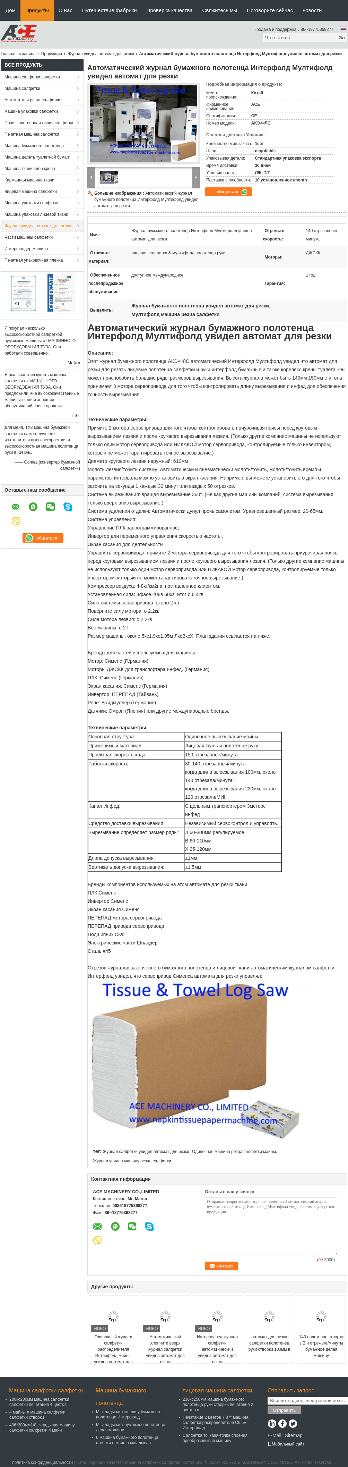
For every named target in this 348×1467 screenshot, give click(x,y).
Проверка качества (170, 10)
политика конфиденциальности (42, 1462)
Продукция (51, 53)
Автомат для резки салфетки (32, 99)
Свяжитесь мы (219, 10)
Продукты (37, 10)
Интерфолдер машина (26, 248)
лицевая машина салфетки (31, 191)
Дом (11, 10)
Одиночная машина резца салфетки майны (234, 1151)
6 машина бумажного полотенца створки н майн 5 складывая (127, 1440)
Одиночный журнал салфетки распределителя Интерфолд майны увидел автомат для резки (113, 1352)
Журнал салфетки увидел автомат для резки (146, 1151)
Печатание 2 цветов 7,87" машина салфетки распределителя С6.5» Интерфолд (216, 1422)
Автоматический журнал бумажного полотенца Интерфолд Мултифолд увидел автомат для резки (146, 199)
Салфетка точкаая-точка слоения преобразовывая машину (215, 1438)
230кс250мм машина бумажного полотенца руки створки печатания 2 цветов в (218, 1404)
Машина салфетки (22, 88)
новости (312, 10)
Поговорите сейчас (270, 10)
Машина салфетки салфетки (32, 77)
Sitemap (293, 1435)
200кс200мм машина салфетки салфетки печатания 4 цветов (39, 1402)
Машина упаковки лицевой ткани (36, 214)
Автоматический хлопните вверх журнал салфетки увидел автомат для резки (165, 1349)
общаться (232, 191)
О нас (65, 10)
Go (341, 37)
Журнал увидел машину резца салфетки (132, 1161)
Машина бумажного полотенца (34, 145)
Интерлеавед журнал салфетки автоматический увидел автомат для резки (217, 1349)
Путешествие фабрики (109, 10)
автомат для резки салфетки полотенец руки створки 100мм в (269, 1343)
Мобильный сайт (286, 1444)
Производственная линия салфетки (39, 122)
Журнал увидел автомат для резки (101, 53)
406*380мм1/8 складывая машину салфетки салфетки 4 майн (42, 1428)
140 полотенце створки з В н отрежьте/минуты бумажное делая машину (321, 1346)
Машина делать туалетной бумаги (37, 157)
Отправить (284, 1410)
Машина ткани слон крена (30, 168)
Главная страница (18, 53)
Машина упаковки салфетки (32, 203)
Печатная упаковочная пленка (34, 260)
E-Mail (274, 1435)
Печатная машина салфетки (32, 134)
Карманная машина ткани (29, 180)
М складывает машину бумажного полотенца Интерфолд (129, 1414)
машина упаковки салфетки (31, 111)
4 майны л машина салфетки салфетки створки (37, 1415)
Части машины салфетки (29, 237)
